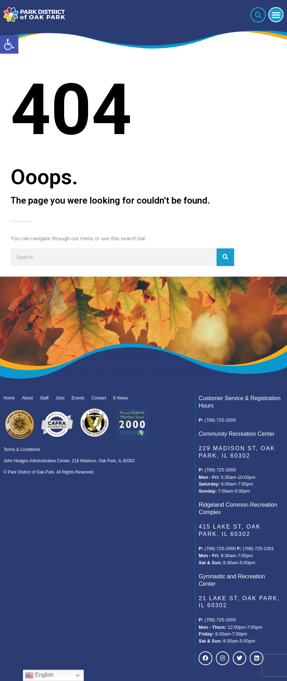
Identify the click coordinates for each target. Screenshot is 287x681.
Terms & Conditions (22, 449)
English (39, 675)
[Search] (225, 257)
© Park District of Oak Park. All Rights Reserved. (49, 472)
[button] (9, 44)
